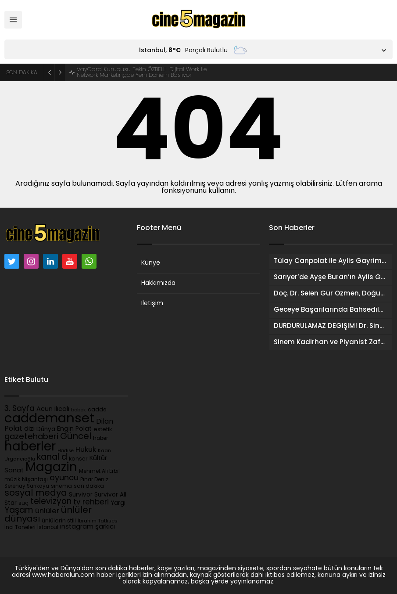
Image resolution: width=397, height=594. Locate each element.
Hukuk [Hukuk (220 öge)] (85, 450)
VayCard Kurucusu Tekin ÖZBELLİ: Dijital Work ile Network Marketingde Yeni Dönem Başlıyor (142, 72)
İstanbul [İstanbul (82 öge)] (47, 527)
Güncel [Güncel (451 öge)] (75, 436)
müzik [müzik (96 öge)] (12, 479)
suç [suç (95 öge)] (23, 503)
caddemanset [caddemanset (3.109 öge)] (49, 419)
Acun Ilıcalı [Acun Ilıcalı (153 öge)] (52, 409)
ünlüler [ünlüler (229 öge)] (47, 511)
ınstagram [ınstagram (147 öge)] (76, 527)
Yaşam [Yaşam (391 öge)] (18, 511)
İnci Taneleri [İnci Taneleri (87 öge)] (20, 527)
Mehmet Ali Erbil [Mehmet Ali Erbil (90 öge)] (99, 471)
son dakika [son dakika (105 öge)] (89, 486)
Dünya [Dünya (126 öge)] (45, 429)
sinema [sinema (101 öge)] (61, 486)
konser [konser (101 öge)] (78, 459)
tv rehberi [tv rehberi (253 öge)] (91, 502)
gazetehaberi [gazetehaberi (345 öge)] (31, 437)
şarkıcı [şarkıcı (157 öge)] (105, 527)
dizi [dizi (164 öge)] (29, 429)
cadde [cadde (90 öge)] (97, 410)
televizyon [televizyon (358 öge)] (51, 502)
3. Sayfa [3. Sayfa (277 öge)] (19, 409)
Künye (150, 263)
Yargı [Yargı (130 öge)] (118, 503)
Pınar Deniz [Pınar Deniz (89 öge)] (94, 479)
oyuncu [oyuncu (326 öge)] (64, 478)
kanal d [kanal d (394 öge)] (52, 458)
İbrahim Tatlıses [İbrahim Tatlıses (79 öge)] (98, 521)
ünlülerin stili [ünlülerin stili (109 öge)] (59, 521)
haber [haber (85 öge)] (100, 438)
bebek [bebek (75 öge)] (78, 410)
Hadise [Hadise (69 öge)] (65, 451)
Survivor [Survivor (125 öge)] (81, 495)
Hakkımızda (158, 283)
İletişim (152, 303)
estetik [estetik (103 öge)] (102, 429)
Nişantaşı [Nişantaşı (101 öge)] (35, 479)
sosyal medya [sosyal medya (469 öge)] (35, 493)
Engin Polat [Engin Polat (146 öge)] (74, 429)
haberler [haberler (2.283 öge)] (30, 447)
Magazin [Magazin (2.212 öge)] (51, 468)
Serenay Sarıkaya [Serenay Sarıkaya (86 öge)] (26, 486)
